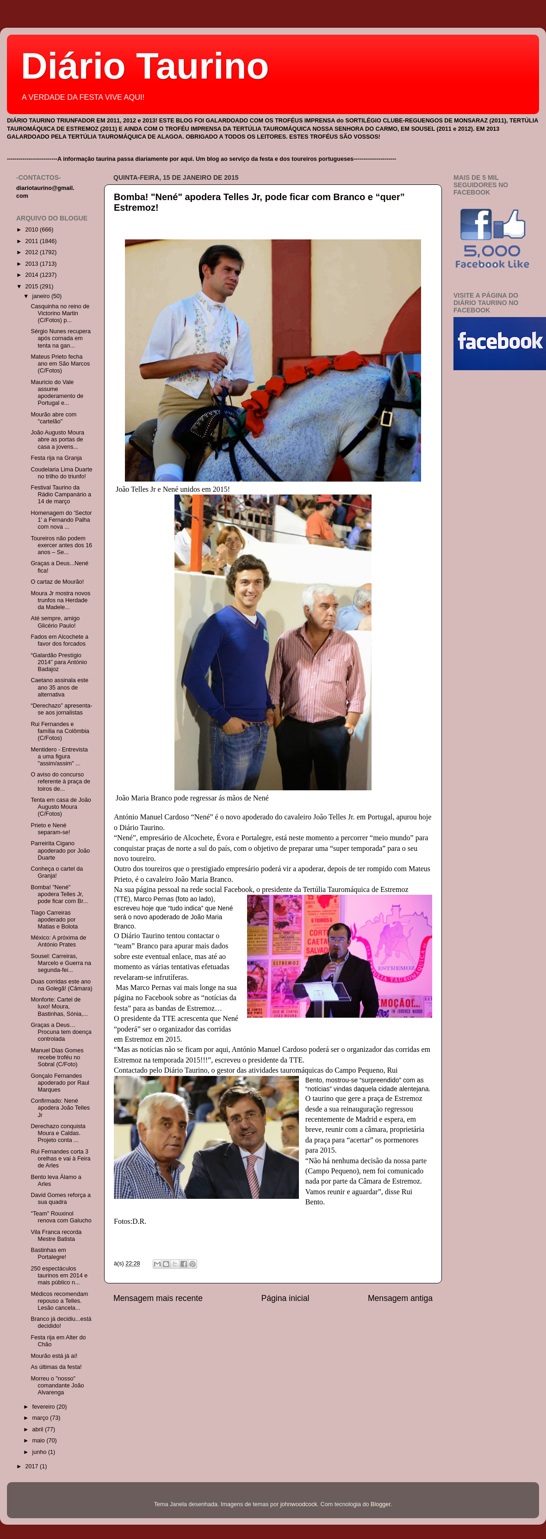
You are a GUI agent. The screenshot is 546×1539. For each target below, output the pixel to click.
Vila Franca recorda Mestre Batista (56, 1235)
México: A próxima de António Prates (58, 941)
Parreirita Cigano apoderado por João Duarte (60, 850)
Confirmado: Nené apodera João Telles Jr (60, 1108)
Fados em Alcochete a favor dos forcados (59, 640)
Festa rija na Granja (56, 458)
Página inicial (285, 1298)
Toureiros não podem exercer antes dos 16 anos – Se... (61, 545)
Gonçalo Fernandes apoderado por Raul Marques (60, 1083)
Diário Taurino (145, 65)
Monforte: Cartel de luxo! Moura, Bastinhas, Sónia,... (59, 1006)
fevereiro (44, 1407)
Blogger (381, 1504)
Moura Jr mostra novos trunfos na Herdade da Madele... (60, 600)
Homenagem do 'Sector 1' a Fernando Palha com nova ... (61, 520)
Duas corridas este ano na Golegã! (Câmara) (61, 985)
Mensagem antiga (400, 1298)
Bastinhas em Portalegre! (48, 1253)
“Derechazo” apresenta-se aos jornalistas (61, 709)
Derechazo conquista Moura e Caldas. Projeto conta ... (58, 1133)
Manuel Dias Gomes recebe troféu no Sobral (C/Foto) (57, 1057)
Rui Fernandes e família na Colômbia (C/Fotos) (60, 731)
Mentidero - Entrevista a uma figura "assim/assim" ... (59, 756)
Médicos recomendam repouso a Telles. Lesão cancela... (59, 1301)
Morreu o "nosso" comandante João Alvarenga (57, 1385)
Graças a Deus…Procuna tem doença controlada (61, 1032)
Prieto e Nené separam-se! (50, 829)
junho (40, 1452)
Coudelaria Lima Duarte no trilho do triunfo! (61, 473)
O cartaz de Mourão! (57, 582)
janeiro (41, 296)
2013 (32, 264)
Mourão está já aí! (54, 1356)
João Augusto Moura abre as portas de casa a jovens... (57, 439)
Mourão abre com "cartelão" (53, 418)
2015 (32, 286)
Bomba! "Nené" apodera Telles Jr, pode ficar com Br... (59, 894)
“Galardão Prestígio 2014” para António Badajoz (59, 662)
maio (39, 1440)
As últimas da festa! (56, 1367)
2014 (32, 275)
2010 (32, 229)
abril (38, 1429)
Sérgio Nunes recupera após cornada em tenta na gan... (61, 338)
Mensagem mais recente (158, 1298)
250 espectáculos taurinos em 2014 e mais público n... (59, 1275)
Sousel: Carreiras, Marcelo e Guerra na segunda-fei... (61, 963)
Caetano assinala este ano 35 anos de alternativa (59, 687)
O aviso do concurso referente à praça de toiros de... (60, 781)
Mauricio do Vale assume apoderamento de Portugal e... (57, 392)
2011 (32, 241)
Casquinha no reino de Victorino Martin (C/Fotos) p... (60, 313)
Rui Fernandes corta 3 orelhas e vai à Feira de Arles (60, 1158)
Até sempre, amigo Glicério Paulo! (55, 622)
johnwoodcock (298, 1504)
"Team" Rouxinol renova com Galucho (61, 1217)
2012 (32, 252)
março (41, 1418)
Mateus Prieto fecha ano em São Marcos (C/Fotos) (60, 364)
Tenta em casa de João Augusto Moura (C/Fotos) (61, 807)
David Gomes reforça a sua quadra (61, 1198)
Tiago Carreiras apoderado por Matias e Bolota (54, 920)
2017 (32, 1466)
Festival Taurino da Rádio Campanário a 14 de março (61, 494)
